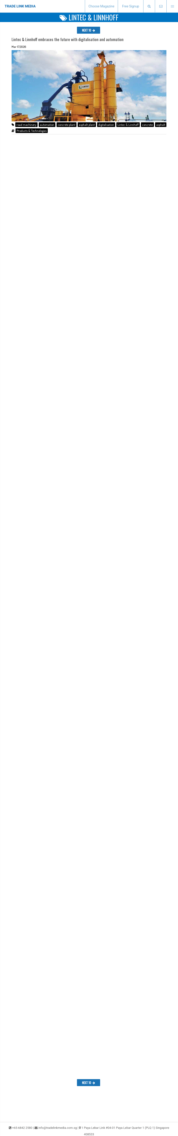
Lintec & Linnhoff (128, 125)
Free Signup (130, 6)
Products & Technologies (32, 131)
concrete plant (66, 125)
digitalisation (106, 125)
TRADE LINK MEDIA (20, 6)
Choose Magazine (101, 6)
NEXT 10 (88, 30)
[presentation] (149, 6)
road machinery (26, 125)
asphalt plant (87, 125)
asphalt (160, 125)
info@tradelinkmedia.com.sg (57, 1128)
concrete (147, 125)
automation (47, 125)
